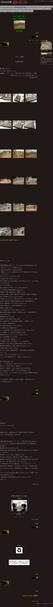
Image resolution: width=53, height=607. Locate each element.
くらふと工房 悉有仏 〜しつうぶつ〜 (14, 3)
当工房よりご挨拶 (11, 6)
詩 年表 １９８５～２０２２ (28, 11)
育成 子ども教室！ (4, 11)
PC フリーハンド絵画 (35, 6)
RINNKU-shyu (42, 6)
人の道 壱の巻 (18, 11)
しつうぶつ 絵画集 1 (11, 11)
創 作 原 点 (28, 6)
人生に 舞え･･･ (48, 6)
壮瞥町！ (24, 8)
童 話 (20, 8)
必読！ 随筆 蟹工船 (14, 8)
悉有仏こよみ (3, 8)
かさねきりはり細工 (4, 6)
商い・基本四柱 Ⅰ (40, 8)
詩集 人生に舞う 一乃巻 (31, 8)
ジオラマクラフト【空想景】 (20, 6)
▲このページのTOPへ (35, 601)
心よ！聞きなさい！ (47, 8)
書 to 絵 (8, 8)
